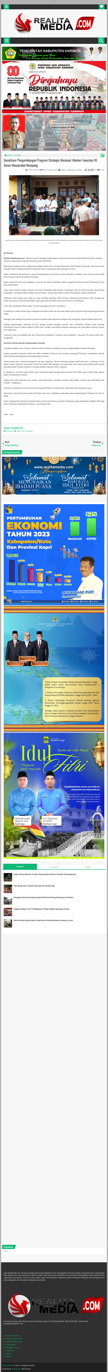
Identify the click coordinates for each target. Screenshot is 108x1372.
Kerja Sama (10, 1351)
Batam (9, 155)
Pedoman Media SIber (14, 1339)
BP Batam (17, 155)
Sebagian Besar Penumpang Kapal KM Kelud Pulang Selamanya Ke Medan (43, 897)
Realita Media (7, 1366)
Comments (54, 867)
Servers (8, 1354)
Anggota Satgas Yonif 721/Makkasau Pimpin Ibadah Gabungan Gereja (41, 909)
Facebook (9, 431)
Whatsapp (28, 431)
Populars (20, 867)
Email (101, 170)
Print (94, 170)
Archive (88, 867)
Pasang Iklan (10, 1345)
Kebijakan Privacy (12, 1348)
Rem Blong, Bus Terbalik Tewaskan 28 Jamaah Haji (34, 886)
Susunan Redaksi (12, 1336)
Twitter (18, 431)
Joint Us (9, 1356)
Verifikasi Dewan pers (14, 1342)
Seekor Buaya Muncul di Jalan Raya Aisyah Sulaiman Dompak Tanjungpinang (45, 874)
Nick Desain (16, 1369)
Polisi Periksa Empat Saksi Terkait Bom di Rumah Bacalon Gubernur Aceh (43, 920)
